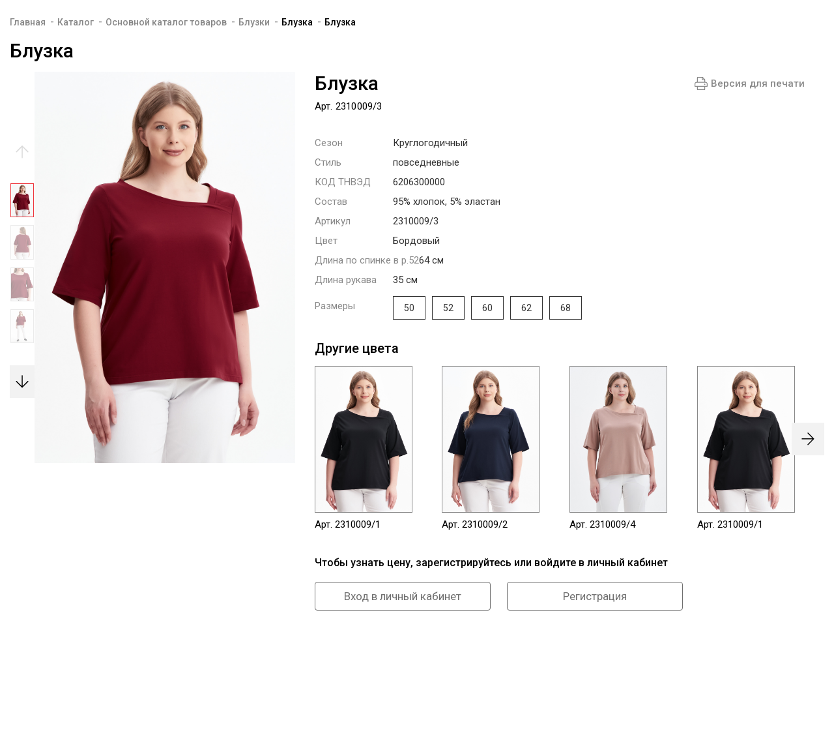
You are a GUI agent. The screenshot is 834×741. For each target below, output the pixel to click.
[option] (22, 203)
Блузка (297, 22)
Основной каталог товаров (166, 22)
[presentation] (808, 439)
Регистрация (595, 596)
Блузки (254, 22)
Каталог (75, 22)
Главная (28, 22)
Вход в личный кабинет (402, 596)
